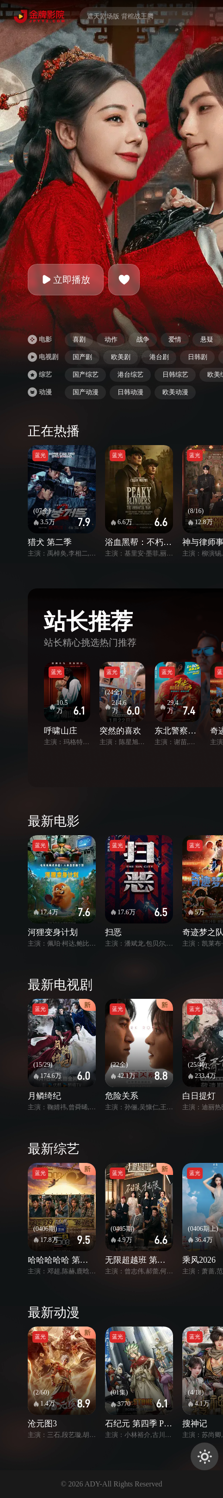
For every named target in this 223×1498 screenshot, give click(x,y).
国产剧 (82, 357)
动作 (111, 339)
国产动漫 (86, 392)
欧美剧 (120, 357)
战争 (142, 339)
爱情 (174, 339)
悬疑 (206, 339)
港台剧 (159, 357)
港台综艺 (130, 374)
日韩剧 (197, 357)
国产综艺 (86, 374)
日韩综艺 (175, 374)
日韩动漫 (130, 392)
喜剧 (79, 339)
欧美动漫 (175, 392)
